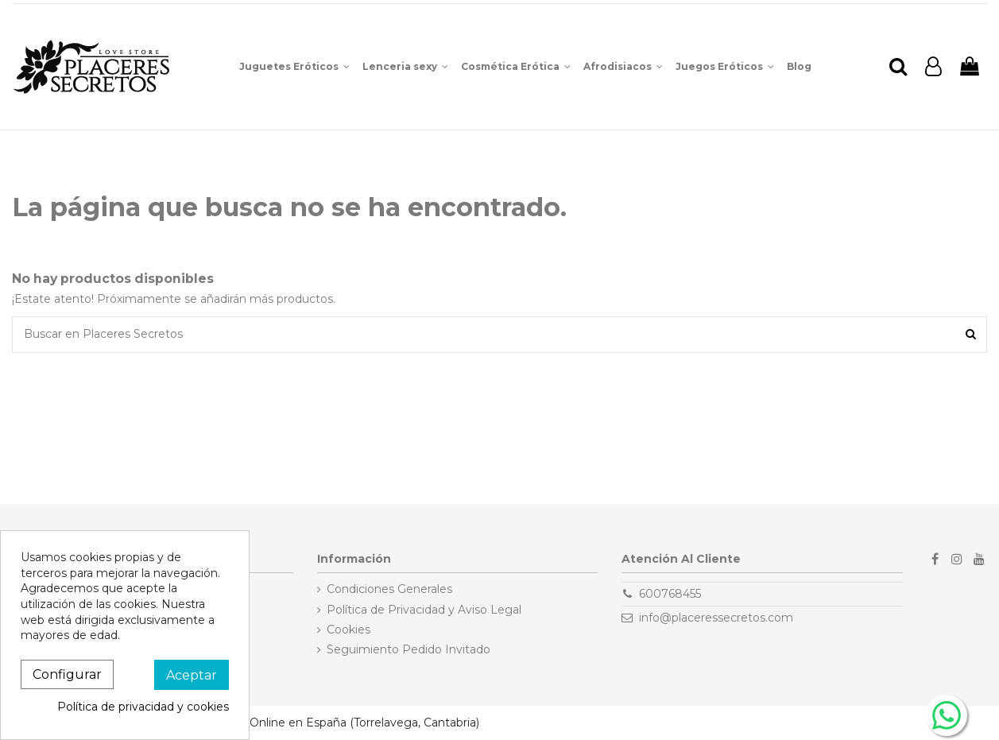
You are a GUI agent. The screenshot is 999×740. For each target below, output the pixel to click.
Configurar (67, 674)
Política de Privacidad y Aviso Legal (424, 609)
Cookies (348, 629)
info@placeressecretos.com (716, 617)
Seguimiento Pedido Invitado (408, 649)
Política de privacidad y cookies (143, 706)
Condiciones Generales (389, 589)
